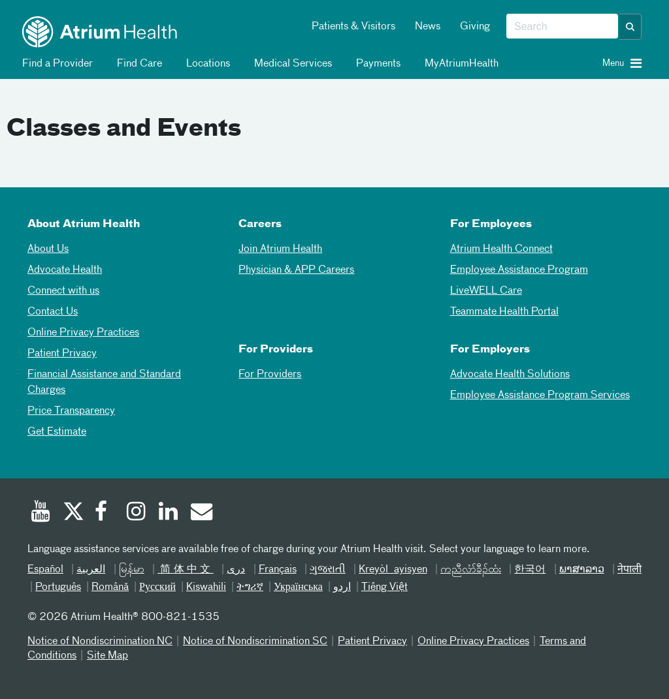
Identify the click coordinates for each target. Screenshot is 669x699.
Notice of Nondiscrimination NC (99, 641)
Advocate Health (64, 270)
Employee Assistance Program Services (540, 395)
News (427, 27)
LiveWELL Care (486, 291)
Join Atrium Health (280, 249)
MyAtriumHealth (459, 64)
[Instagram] (136, 513)
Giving (475, 27)
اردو (342, 587)
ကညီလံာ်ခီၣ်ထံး (470, 570)
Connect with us (63, 291)
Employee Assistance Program (519, 270)
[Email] (201, 513)
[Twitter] (72, 513)
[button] (630, 27)
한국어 (530, 570)
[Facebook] (104, 513)
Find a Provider (55, 64)
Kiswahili (206, 587)
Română (110, 587)
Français (278, 570)
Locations (206, 64)
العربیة (90, 570)
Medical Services (291, 64)
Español (45, 570)
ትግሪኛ (250, 587)
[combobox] (562, 27)
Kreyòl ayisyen (393, 570)
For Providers (269, 374)
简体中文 (185, 570)
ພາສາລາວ (581, 570)
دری (236, 570)
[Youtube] (40, 513)
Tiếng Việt (384, 587)
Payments (375, 64)
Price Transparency (71, 411)
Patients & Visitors (353, 27)
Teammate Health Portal (504, 312)
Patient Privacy (62, 354)
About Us (48, 249)
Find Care (137, 64)
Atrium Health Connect (501, 249)
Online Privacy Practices (83, 333)
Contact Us (52, 312)
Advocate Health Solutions (510, 374)
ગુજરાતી (328, 570)
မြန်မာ (131, 570)
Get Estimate (56, 432)
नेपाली (629, 570)
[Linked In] (168, 513)
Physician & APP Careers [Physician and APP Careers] (296, 270)
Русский (157, 587)
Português (58, 587)
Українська (298, 587)
